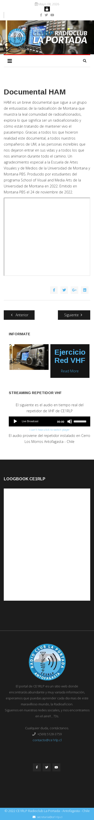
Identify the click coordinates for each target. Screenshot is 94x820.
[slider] (81, 420)
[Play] (15, 421)
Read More (70, 371)
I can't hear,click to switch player (49, 429)
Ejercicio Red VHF (69, 356)
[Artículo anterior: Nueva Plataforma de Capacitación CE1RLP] (19, 315)
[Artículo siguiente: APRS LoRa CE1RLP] (74, 315)
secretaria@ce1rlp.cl (49, 817)
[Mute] (69, 421)
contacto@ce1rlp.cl (47, 740)
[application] (49, 421)
